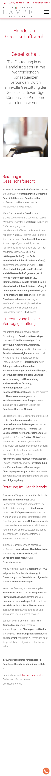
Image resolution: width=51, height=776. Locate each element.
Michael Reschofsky (32, 675)
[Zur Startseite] (17, 16)
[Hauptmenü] (46, 12)
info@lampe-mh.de (41, 2)
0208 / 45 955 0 (16, 2)
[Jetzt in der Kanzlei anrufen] (46, 771)
